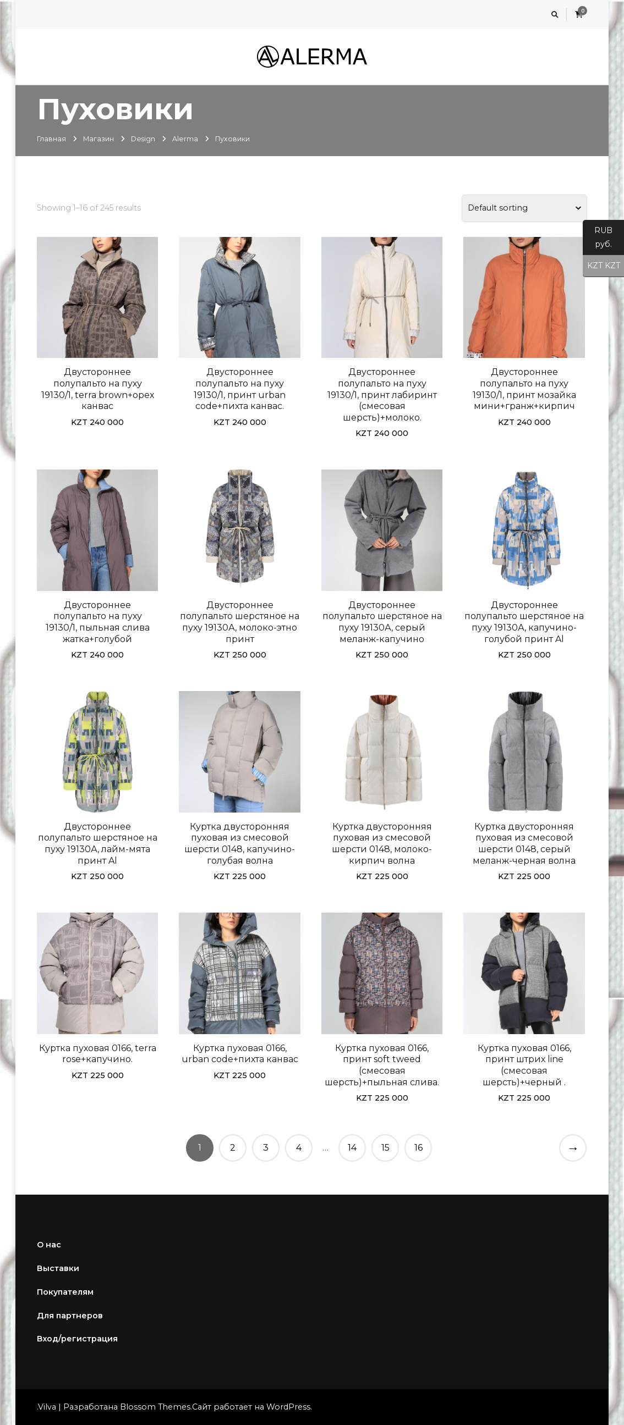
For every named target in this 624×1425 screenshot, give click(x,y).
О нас (49, 1245)
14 (352, 1147)
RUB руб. (597, 240)
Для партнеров (70, 1316)
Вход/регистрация (77, 1339)
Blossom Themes (155, 1407)
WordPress (288, 1407)
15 (385, 1147)
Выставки (58, 1268)
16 (418, 1147)
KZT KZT (601, 266)
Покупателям (65, 1292)
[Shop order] (524, 208)
